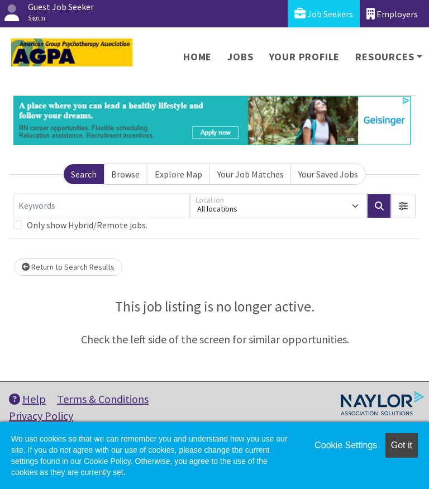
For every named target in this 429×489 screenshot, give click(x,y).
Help (27, 399)
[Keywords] (101, 206)
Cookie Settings (345, 445)
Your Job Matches (250, 174)
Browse (125, 174)
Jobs (240, 56)
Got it (401, 445)
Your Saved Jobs (328, 174)
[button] (403, 206)
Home (197, 56)
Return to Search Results (68, 267)
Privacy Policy (41, 416)
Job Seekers (323, 14)
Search (84, 174)
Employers (392, 14)
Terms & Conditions (103, 399)
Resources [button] (384, 56)
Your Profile (304, 56)
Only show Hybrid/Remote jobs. (87, 225)
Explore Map (178, 174)
